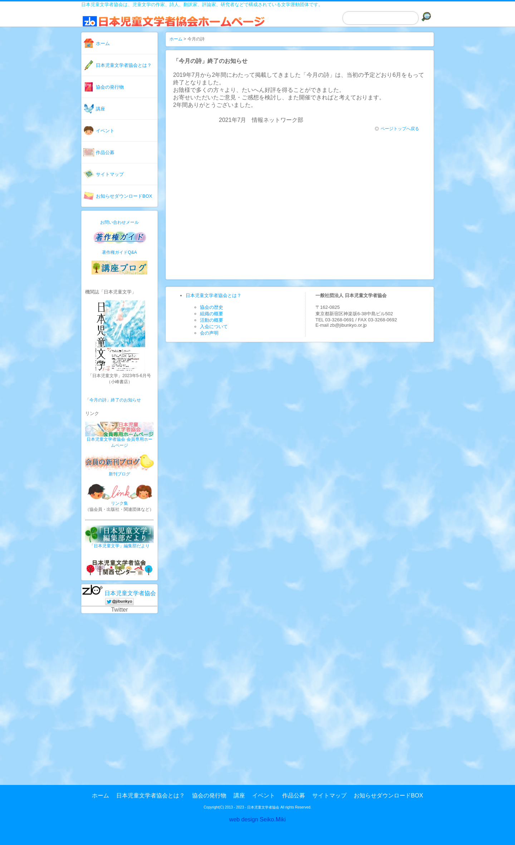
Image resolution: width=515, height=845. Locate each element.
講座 (100, 109)
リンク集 (119, 503)
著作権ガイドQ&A (119, 252)
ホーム (103, 43)
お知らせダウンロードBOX (124, 196)
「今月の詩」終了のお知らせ (113, 399)
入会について (214, 326)
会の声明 (209, 333)
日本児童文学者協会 (130, 593)
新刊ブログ (119, 473)
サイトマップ (110, 174)
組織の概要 (211, 313)
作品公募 (105, 152)
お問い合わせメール (119, 222)
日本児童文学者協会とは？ (124, 65)
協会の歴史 (211, 307)
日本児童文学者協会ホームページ (179, 25)
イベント (105, 130)
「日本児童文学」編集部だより (119, 545)
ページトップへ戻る (397, 128)
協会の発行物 (110, 87)
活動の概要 (211, 320)
